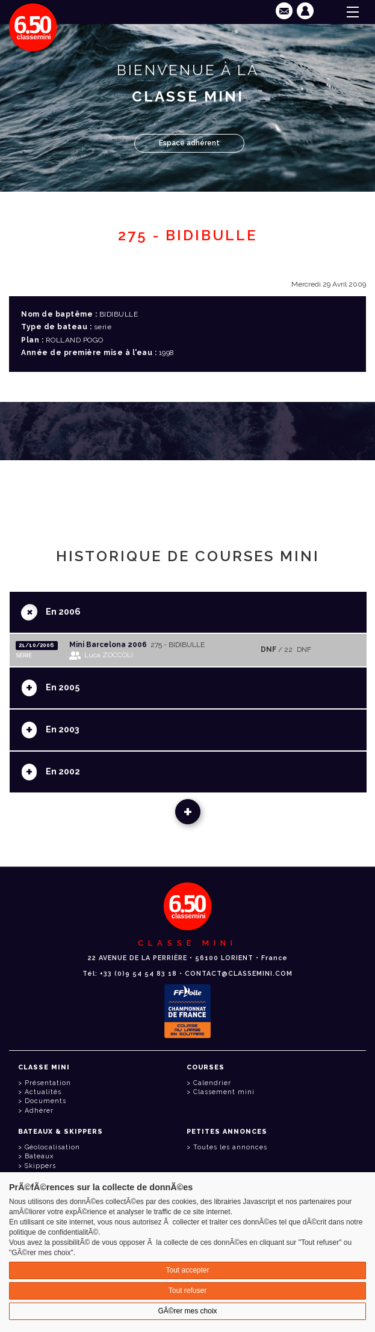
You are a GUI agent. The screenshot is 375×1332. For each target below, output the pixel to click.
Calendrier (212, 1083)
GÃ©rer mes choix (187, 1311)
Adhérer (39, 1111)
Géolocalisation (52, 1147)
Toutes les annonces (230, 1147)
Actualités (43, 1092)
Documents (45, 1101)
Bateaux (39, 1156)
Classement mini (224, 1092)
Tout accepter (187, 1270)
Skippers (40, 1166)
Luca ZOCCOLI (108, 655)
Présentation (48, 1083)
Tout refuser (187, 1290)
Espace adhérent (189, 143)
